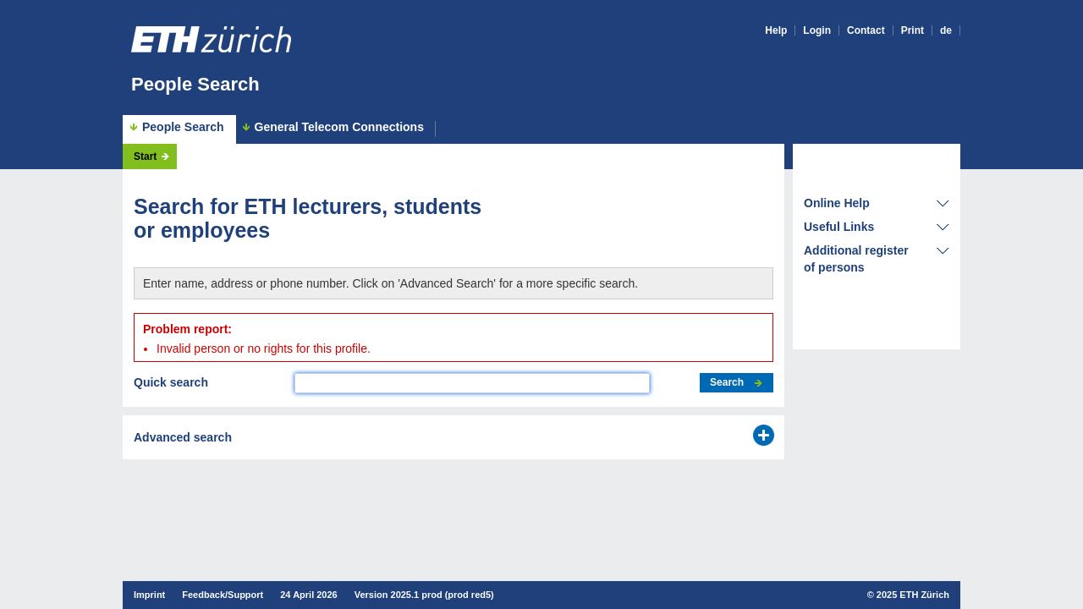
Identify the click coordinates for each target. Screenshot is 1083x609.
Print (912, 30)
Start (145, 156)
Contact (866, 30)
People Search (195, 84)
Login (817, 30)
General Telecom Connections (339, 127)
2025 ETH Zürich (913, 595)
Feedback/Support (222, 595)
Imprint (149, 595)
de (946, 30)
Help (776, 30)
